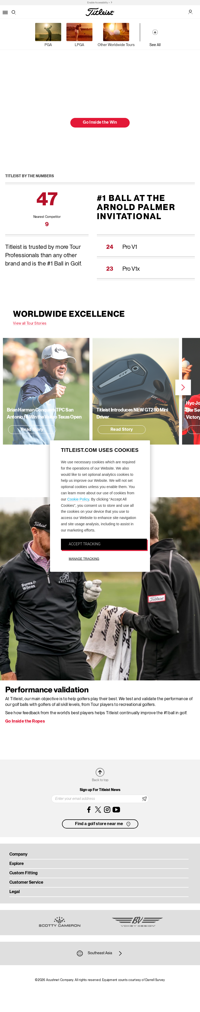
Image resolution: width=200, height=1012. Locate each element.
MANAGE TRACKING (84, 559)
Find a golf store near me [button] (103, 824)
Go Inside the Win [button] (100, 122)
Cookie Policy (78, 499)
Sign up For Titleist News (100, 790)
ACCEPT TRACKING (85, 544)
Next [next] (155, 387)
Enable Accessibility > (98, 3)
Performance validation (47, 690)
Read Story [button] (93, 430)
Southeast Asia (100, 953)
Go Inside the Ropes (25, 721)
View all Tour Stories (30, 323)
